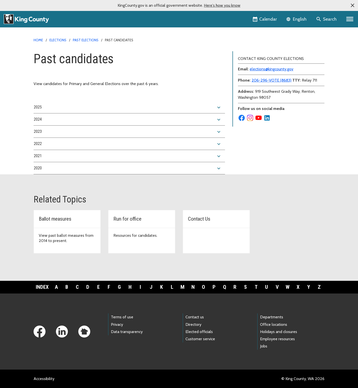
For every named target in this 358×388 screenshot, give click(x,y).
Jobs (263, 346)
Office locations (273, 324)
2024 (128, 120)
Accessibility (44, 378)
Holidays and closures (278, 331)
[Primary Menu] (350, 19)
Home (38, 40)
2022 (128, 144)
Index (42, 287)
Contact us (194, 317)
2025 (128, 107)
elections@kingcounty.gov (271, 69)
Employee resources (277, 339)
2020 (128, 168)
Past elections (85, 40)
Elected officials (199, 331)
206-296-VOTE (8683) (271, 80)
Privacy (117, 324)
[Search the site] (327, 19)
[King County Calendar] (265, 19)
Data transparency (127, 331)
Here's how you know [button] (222, 5)
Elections (57, 40)
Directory (193, 324)
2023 (128, 132)
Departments (271, 317)
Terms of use (122, 317)
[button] (352, 5)
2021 (128, 156)
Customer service (200, 339)
